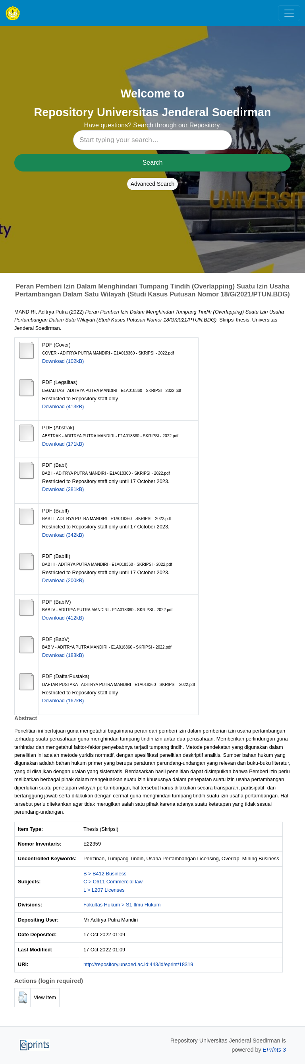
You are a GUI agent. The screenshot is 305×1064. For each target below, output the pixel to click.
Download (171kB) (63, 444)
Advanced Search (153, 184)
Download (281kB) (63, 489)
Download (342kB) (63, 535)
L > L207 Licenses (104, 890)
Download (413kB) (63, 406)
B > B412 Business (105, 874)
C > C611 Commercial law (113, 882)
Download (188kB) (63, 655)
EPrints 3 (274, 1049)
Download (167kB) (63, 700)
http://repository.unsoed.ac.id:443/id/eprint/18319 (138, 964)
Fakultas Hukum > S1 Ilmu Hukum (122, 905)
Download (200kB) (63, 580)
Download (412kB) (63, 618)
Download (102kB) (63, 361)
